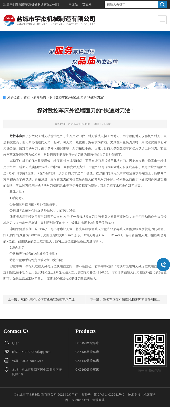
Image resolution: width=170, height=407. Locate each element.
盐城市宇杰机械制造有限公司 (36, 4)
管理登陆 (98, 400)
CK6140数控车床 (87, 360)
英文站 (87, 4)
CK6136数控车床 (87, 352)
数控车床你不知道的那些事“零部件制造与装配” (135, 299)
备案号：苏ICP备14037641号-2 (103, 394)
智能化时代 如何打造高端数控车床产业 (48, 299)
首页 (27, 97)
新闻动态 (39, 97)
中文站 (73, 4)
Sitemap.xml (80, 400)
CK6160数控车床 (87, 369)
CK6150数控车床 (87, 343)
